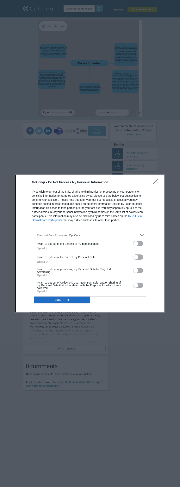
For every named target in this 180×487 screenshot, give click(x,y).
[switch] (138, 243)
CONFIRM (62, 299)
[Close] (157, 182)
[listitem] (90, 235)
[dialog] (90, 243)
